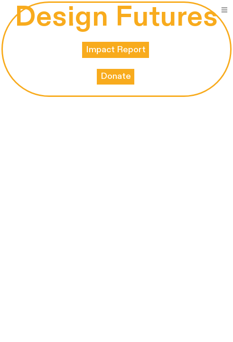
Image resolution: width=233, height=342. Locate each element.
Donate (116, 76)
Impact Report (116, 50)
